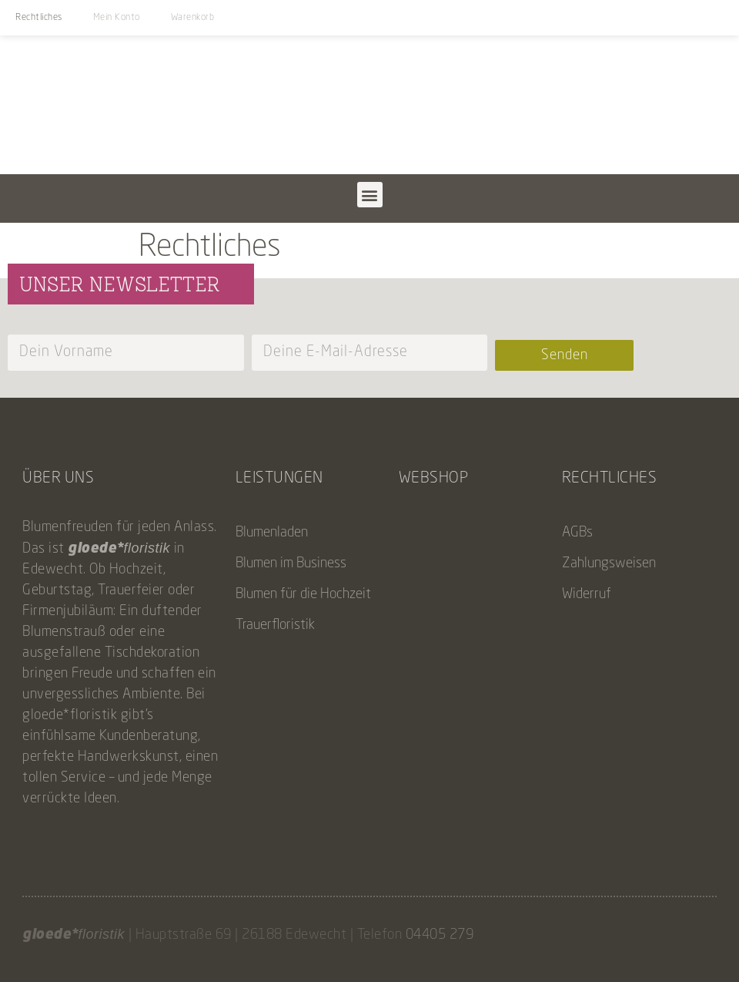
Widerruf (586, 594)
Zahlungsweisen (609, 563)
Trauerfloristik (275, 625)
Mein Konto (116, 17)
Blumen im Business (291, 563)
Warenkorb (193, 17)
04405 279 (440, 935)
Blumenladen (272, 533)
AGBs (577, 533)
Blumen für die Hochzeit (303, 594)
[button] (370, 194)
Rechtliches (38, 17)
